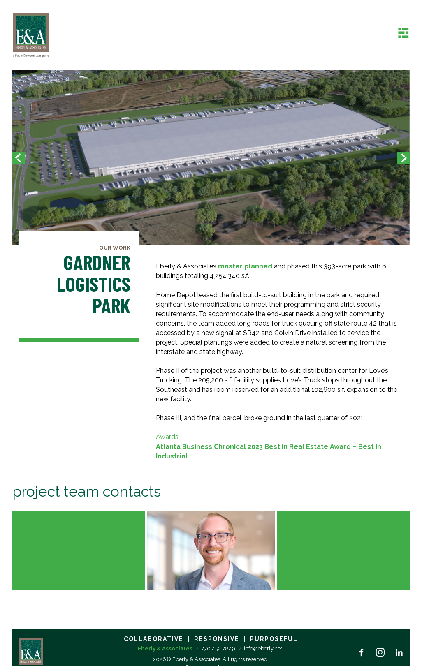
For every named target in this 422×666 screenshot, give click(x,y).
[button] (18, 157)
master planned (245, 266)
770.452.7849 (218, 648)
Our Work (114, 248)
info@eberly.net (263, 648)
